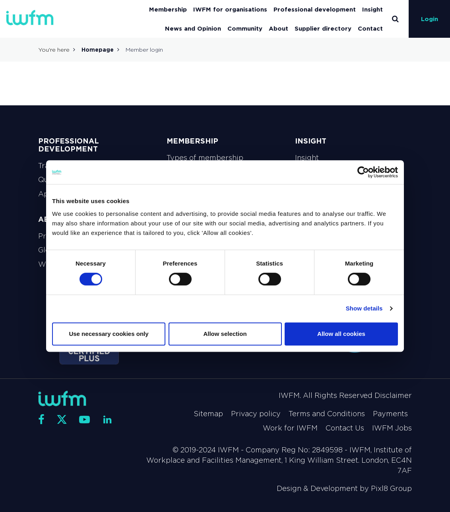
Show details (364, 308)
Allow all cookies (341, 333)
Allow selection (224, 333)
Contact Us (345, 428)
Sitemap (208, 414)
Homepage (97, 50)
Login (429, 19)
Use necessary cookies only (108, 333)
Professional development (314, 9)
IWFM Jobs (392, 428)
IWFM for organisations (230, 9)
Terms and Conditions (327, 414)
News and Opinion (193, 28)
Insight (372, 9)
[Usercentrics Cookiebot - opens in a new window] (363, 172)
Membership (168, 9)
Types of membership (205, 158)
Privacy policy (256, 414)
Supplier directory (323, 28)
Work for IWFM (290, 428)
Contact (370, 28)
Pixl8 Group (391, 489)
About (278, 28)
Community (244, 28)
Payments (390, 414)
